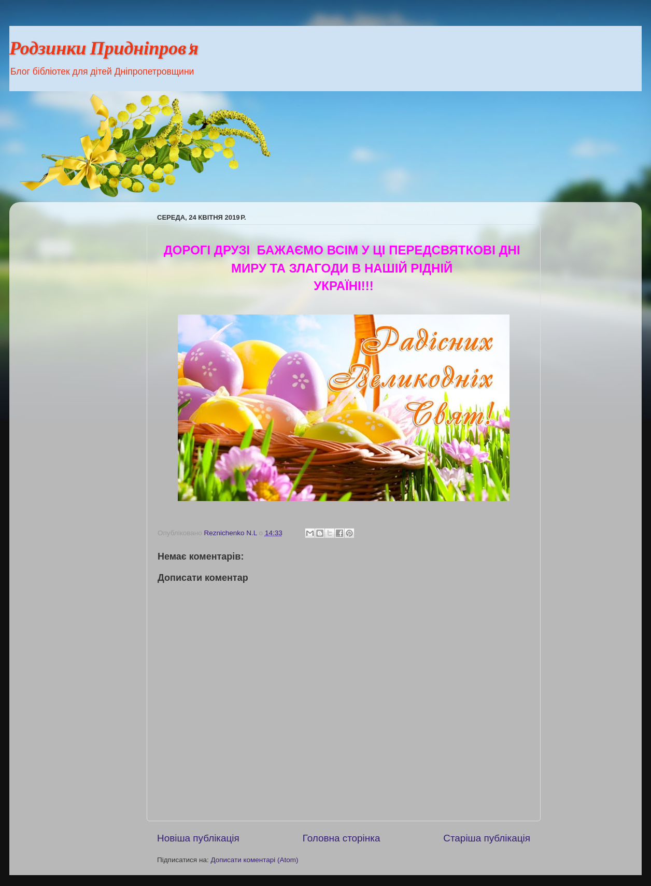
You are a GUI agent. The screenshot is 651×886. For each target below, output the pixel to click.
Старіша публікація (486, 838)
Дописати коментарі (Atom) (254, 860)
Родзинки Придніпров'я (104, 50)
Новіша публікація (198, 838)
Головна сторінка (341, 838)
